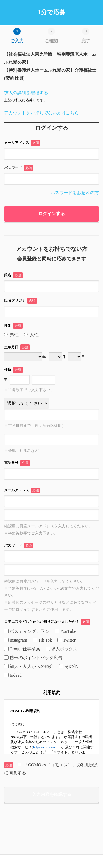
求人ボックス (61, 649)
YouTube (65, 631)
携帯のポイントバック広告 (33, 657)
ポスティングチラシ (26, 631)
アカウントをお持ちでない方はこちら (41, 112)
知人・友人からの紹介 (29, 666)
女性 (31, 334)
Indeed (13, 675)
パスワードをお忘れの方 (75, 192)
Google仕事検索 (22, 649)
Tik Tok (42, 640)
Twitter (66, 640)
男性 (11, 334)
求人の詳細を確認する (26, 92)
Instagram (15, 640)
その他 (68, 666)
